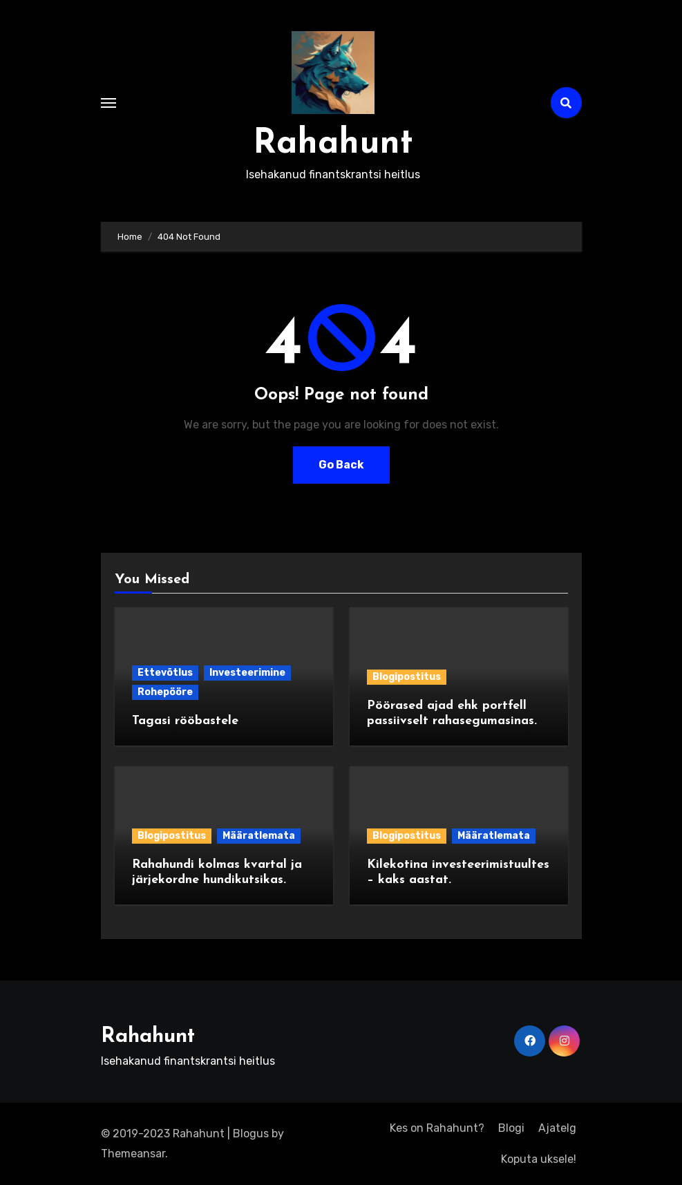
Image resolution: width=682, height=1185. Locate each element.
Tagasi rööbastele (185, 721)
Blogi (511, 1128)
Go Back (341, 464)
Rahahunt (333, 144)
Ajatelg (557, 1128)
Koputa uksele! (538, 1159)
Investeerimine (247, 673)
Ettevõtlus (165, 673)
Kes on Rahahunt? (437, 1128)
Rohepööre (165, 692)
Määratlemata (258, 836)
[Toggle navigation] (108, 103)
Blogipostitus (406, 677)
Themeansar (133, 1153)
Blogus (251, 1133)
